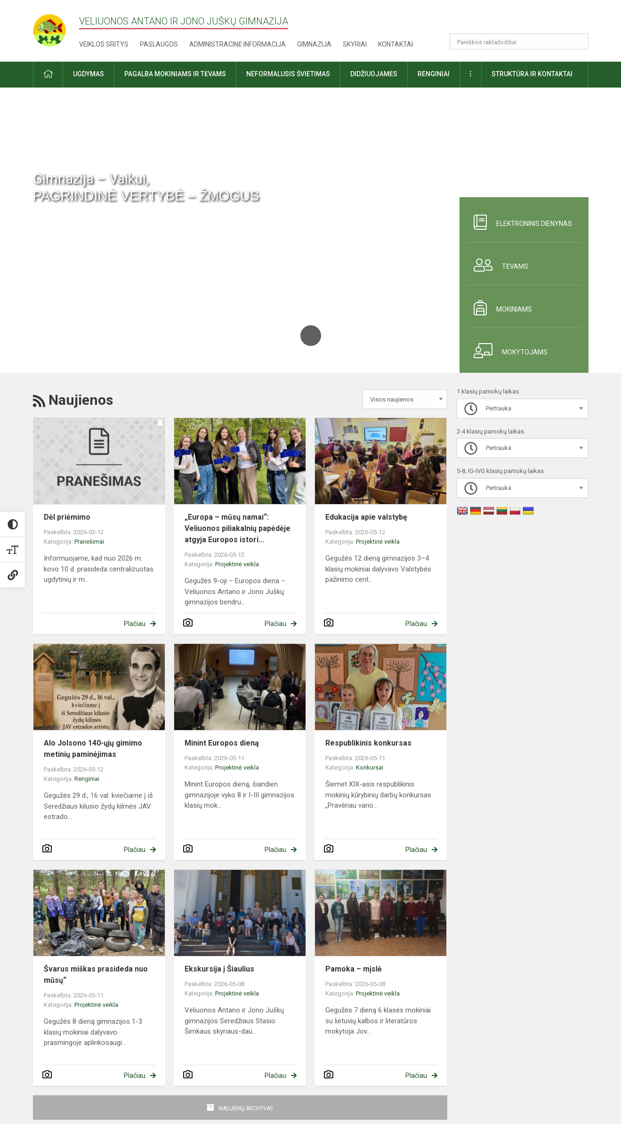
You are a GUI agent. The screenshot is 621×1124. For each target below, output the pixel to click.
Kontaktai (395, 44)
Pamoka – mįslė (353, 968)
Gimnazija (314, 44)
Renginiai (86, 778)
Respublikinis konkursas (368, 743)
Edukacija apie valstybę (366, 517)
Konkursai (369, 767)
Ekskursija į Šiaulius (219, 968)
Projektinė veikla (237, 564)
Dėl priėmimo (67, 517)
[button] (524, 19)
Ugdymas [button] (88, 74)
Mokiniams (499, 307)
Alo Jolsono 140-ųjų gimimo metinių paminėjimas (93, 749)
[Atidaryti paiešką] (578, 41)
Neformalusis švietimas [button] (288, 74)
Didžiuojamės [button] (373, 74)
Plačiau (134, 623)
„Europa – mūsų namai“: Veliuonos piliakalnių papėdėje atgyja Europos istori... (237, 528)
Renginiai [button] (434, 74)
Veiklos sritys (104, 44)
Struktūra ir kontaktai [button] (532, 74)
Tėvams (497, 265)
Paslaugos (159, 44)
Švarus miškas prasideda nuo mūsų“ (96, 974)
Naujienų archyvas (246, 1108)
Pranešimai (89, 541)
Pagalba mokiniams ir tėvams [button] (175, 74)
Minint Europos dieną (222, 743)
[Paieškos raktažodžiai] (519, 41)
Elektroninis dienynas (519, 222)
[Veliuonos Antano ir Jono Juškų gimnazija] (56, 27)
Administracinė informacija (237, 44)
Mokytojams (507, 350)
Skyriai (355, 44)
